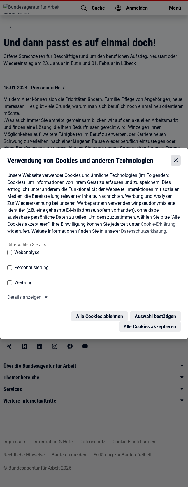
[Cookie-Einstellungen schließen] (176, 161)
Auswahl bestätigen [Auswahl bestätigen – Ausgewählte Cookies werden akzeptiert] (155, 313)
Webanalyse (26, 253)
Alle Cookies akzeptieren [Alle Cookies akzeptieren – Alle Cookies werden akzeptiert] (150, 323)
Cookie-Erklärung (158, 224)
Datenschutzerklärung (143, 231)
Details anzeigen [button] (24, 298)
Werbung (23, 283)
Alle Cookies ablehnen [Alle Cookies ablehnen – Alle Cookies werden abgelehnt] (99, 313)
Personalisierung (31, 268)
